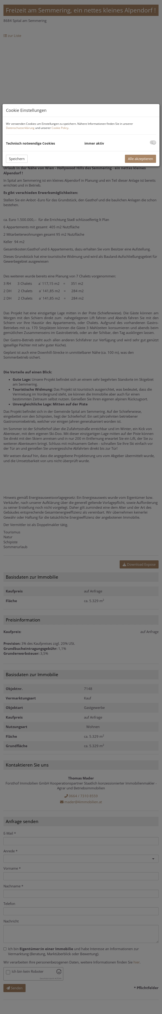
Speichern (17, 158)
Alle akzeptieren (140, 158)
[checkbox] (153, 142)
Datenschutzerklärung (20, 128)
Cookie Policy (60, 128)
